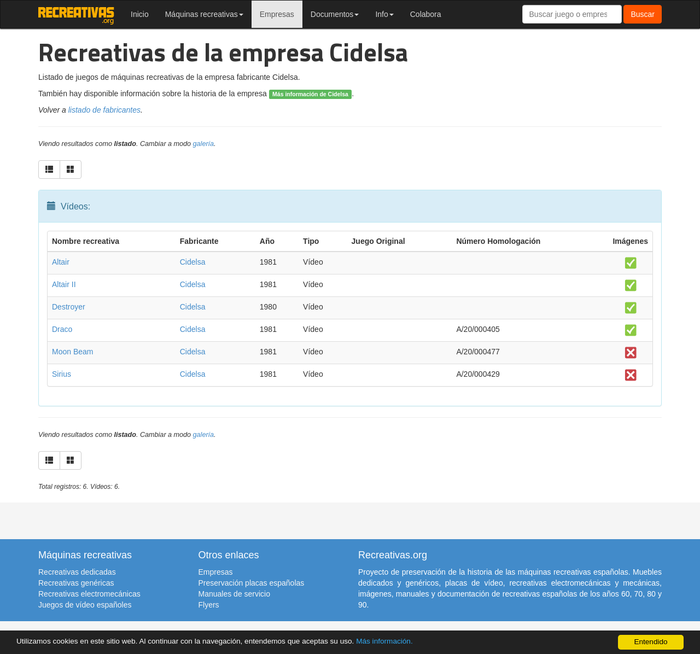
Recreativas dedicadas (77, 572)
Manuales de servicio (235, 593)
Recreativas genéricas (76, 583)
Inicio (140, 14)
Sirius (61, 374)
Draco (62, 329)
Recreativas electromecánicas (89, 593)
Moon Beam (72, 351)
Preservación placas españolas (252, 583)
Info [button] (384, 14)
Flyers (209, 604)
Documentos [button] (335, 14)
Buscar (643, 14)
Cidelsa (193, 262)
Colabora (425, 14)
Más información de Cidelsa (310, 94)
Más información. (384, 641)
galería (203, 144)
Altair (60, 262)
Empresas (277, 14)
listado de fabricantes (104, 110)
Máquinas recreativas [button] (204, 14)
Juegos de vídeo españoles (84, 604)
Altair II (64, 284)
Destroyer (68, 306)
